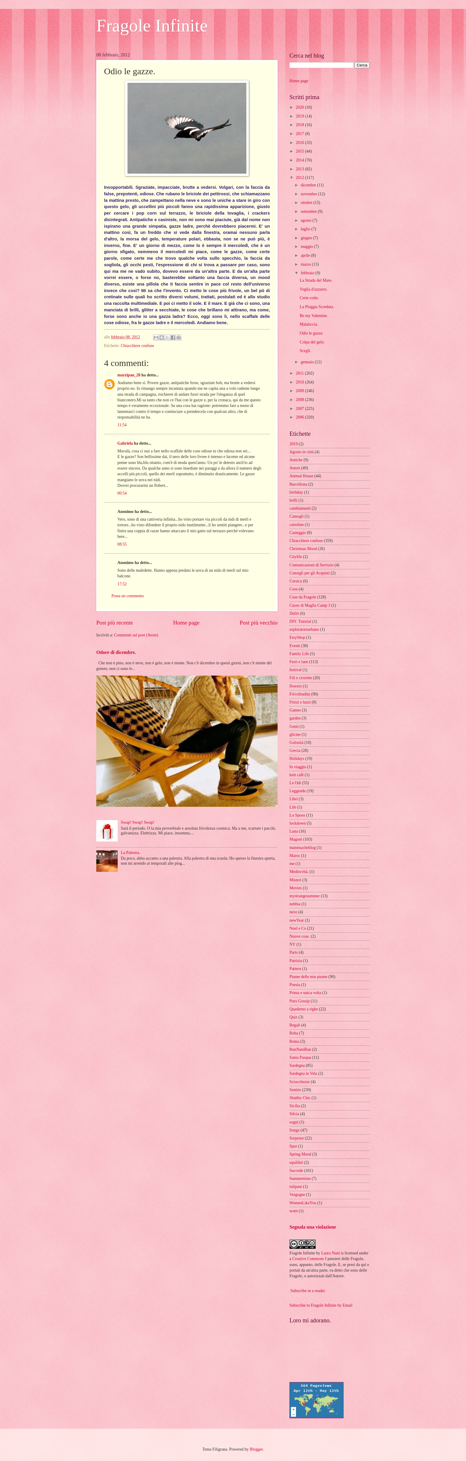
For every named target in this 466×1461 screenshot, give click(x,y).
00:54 (122, 493)
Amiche (296, 460)
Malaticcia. (309, 324)
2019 (300, 116)
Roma (294, 1041)
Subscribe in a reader (307, 1291)
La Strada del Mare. (316, 280)
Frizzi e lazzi (300, 702)
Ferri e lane (298, 662)
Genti (294, 726)
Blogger (256, 1449)
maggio (307, 246)
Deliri (294, 613)
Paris (293, 952)
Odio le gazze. (311, 333)
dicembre (309, 185)
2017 (300, 133)
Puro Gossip (299, 1001)
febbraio (308, 273)
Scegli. (305, 350)
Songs (294, 1130)
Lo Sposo (297, 815)
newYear (296, 920)
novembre (309, 194)
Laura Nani (330, 1253)
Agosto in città (301, 452)
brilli (293, 500)
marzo (306, 264)
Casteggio (297, 532)
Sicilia (294, 1106)
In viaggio (297, 767)
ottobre (307, 202)
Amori (294, 468)
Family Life (299, 654)
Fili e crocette (300, 678)
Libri (293, 799)
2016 (300, 142)
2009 (300, 391)
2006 (300, 417)
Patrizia (295, 960)
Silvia (294, 1114)
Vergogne (297, 1194)
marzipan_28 (128, 375)
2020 (300, 107)
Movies (295, 888)
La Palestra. (130, 852)
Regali (294, 1025)
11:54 (122, 425)
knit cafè (296, 775)
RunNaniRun (300, 1049)
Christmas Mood (303, 548)
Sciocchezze (299, 1082)
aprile (306, 255)
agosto (306, 220)
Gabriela (125, 443)
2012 (300, 177)
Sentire (295, 1090)
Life (292, 807)
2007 (300, 408)
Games (295, 710)
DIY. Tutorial (300, 621)
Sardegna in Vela (303, 1073)
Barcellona (298, 484)
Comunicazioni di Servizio (311, 565)
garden (295, 718)
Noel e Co (297, 928)
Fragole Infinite (152, 25)
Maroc (294, 855)
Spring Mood (300, 1154)
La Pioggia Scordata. (317, 307)
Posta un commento (127, 596)
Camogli (296, 516)
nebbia (294, 904)
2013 (300, 169)
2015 (300, 151)
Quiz (293, 1017)
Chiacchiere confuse (137, 345)
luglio (306, 229)
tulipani (295, 1186)
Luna (293, 831)
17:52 (122, 584)
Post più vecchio (259, 622)
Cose (293, 589)
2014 (300, 160)
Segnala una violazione (312, 1226)
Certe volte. (309, 298)
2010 (300, 382)
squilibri (296, 1162)
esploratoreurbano (304, 629)
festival (295, 670)
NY (292, 944)
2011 (300, 373)
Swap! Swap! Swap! (138, 822)
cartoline (296, 524)
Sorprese (296, 1138)
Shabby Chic (300, 1098)
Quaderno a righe (303, 1009)
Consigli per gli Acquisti (309, 573)
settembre (309, 211)
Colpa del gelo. (312, 342)
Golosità (296, 742)
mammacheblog (302, 847)
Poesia (294, 985)
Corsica (295, 581)
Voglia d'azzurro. (313, 289)
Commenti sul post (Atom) (136, 635)
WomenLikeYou (302, 1203)
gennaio (308, 362)
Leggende (297, 791)
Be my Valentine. (314, 315)
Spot (293, 1146)
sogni (293, 1122)
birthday (296, 492)
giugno (307, 238)
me (292, 863)
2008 (300, 399)
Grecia (294, 750)
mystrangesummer (304, 896)
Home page (186, 622)
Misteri (295, 880)
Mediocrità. (298, 871)
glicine (295, 734)
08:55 (122, 544)
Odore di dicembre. (116, 652)
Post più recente (114, 622)
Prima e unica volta (305, 993)
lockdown (297, 823)
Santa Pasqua (300, 1057)
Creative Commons (308, 1258)
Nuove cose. (299, 936)
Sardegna (297, 1065)
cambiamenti (300, 508)
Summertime (300, 1178)
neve (293, 912)
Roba (293, 1033)
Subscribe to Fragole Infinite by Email (320, 1305)
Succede (296, 1170)
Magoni (295, 839)
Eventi (294, 646)
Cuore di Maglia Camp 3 (309, 605)
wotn (293, 1211)
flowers (295, 686)
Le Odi (295, 783)
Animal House (301, 476)
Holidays (296, 758)
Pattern (295, 968)
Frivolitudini (299, 694)
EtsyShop (297, 637)
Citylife (295, 556)
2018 (300, 125)
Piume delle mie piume (308, 976)
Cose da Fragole (302, 597)
